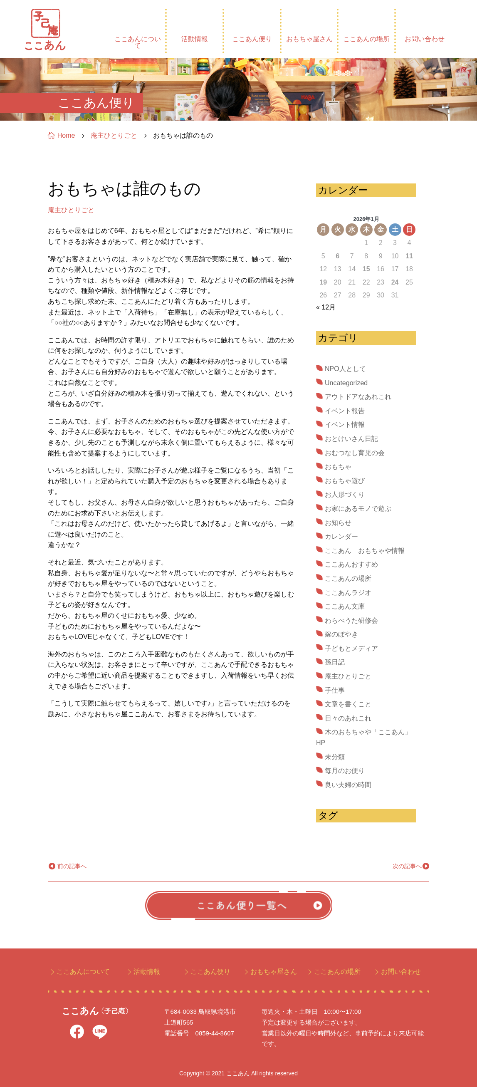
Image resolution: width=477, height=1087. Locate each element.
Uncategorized (346, 382)
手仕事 (335, 690)
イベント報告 (345, 410)
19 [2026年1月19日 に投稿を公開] (323, 282)
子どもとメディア (351, 648)
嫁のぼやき (341, 634)
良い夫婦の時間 (348, 784)
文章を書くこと (348, 704)
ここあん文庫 (345, 606)
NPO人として (345, 368)
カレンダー (341, 536)
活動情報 (194, 38)
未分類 (335, 756)
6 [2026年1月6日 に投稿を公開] (337, 256)
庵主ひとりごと (71, 209)
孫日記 (335, 662)
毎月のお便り (345, 770)
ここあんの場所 (366, 38)
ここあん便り (252, 38)
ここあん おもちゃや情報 (365, 550)
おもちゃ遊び (345, 480)
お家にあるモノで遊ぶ (358, 508)
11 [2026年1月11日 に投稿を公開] (409, 256)
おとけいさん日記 (351, 438)
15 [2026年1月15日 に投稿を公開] (366, 268)
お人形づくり (345, 494)
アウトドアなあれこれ (358, 396)
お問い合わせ (425, 38)
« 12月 (326, 307)
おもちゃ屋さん (309, 38)
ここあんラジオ (348, 592)
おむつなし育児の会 (355, 452)
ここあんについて (137, 42)
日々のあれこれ (348, 718)
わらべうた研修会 (351, 620)
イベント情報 (345, 424)
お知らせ (338, 522)
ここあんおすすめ (351, 564)
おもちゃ (338, 466)
